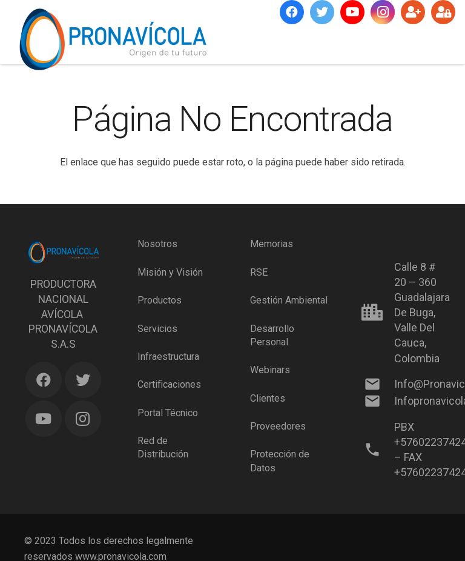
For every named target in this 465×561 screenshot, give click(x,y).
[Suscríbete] (413, 12)
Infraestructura (168, 356)
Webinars (270, 370)
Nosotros (157, 244)
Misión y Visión (170, 272)
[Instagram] (383, 12)
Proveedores (278, 426)
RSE (259, 272)
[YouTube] (352, 12)
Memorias (271, 244)
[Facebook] (292, 12)
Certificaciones (169, 384)
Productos (159, 300)
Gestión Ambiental (289, 300)
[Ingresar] (443, 12)
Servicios (157, 328)
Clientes (267, 398)
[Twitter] (322, 12)
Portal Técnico (167, 413)
